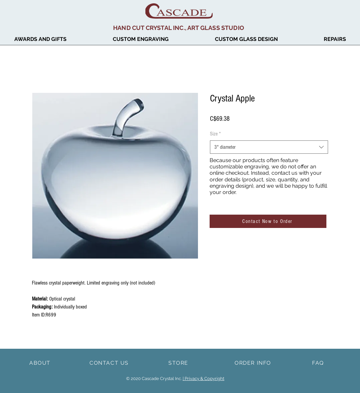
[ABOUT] (40, 362)
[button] (246, 39)
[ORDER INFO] (253, 362)
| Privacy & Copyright (203, 378)
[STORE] (179, 362)
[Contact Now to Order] (268, 221)
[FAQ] (318, 362)
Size (215, 134)
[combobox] (269, 147)
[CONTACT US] (109, 362)
